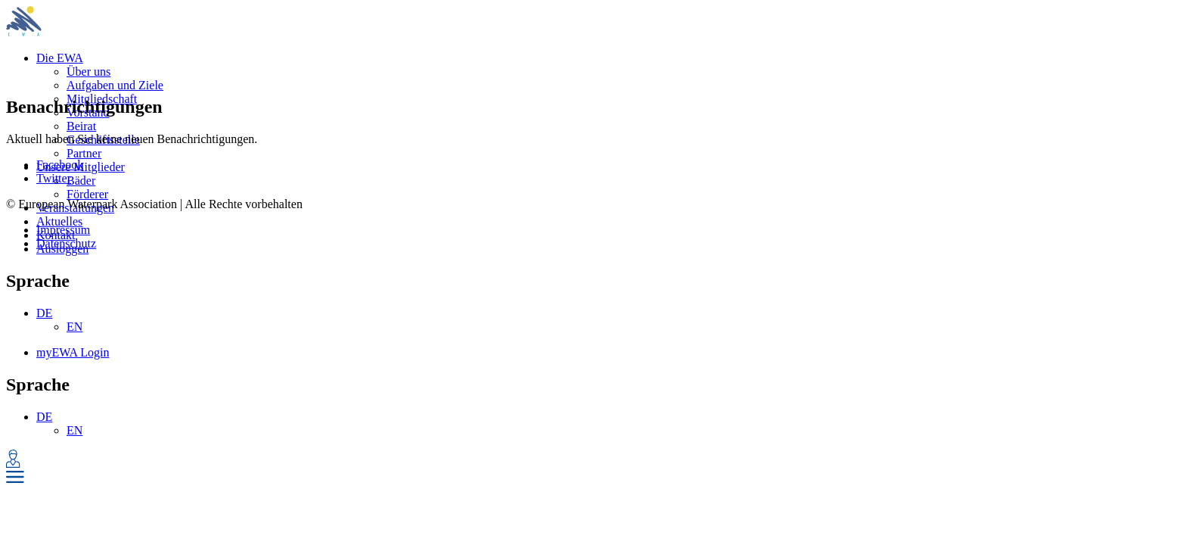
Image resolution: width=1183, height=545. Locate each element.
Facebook (59, 164)
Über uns (88, 71)
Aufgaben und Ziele (115, 85)
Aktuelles (59, 221)
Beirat (81, 126)
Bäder (81, 180)
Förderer (87, 194)
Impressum (63, 229)
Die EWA (59, 57)
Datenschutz (66, 243)
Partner (84, 153)
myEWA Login (72, 352)
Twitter (53, 178)
